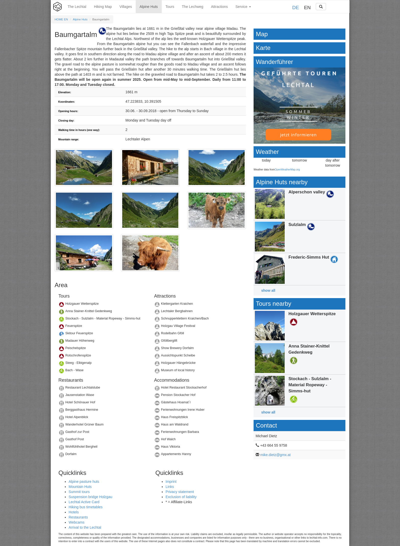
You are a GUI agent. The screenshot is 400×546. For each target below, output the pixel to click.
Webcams (76, 522)
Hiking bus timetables (86, 507)
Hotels (74, 512)
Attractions (219, 7)
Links (170, 487)
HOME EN (61, 19)
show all (268, 290)
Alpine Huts (149, 7)
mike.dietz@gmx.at (275, 455)
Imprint (171, 482)
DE (295, 7)
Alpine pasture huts (84, 482)
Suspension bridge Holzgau (90, 497)
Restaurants (78, 517)
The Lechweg (192, 7)
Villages (125, 7)
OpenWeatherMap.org (287, 169)
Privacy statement (180, 492)
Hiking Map (103, 7)
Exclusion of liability (181, 497)
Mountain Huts (80, 487)
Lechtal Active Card (84, 502)
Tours (170, 7)
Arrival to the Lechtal (85, 527)
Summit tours (79, 492)
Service (243, 7)
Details (102, 305)
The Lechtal (77, 7)
